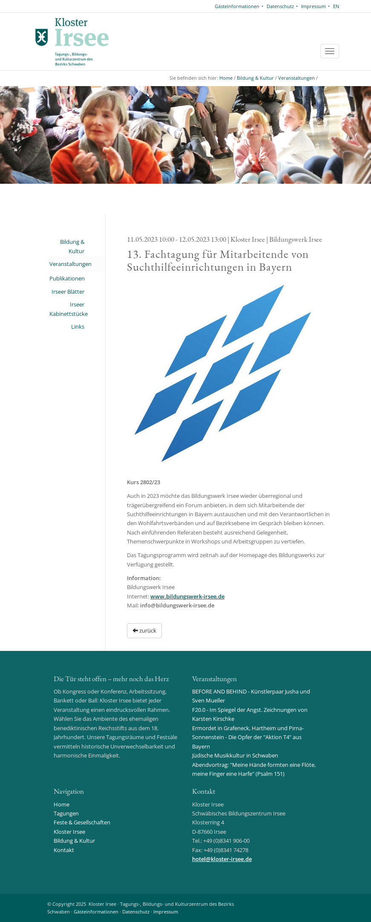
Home (226, 78)
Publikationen (67, 278)
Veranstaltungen (296, 78)
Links (77, 326)
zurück (144, 630)
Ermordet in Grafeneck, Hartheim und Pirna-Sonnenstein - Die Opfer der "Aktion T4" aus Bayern (248, 737)
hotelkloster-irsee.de (222, 859)
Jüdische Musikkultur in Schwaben (235, 755)
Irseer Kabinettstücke (67, 309)
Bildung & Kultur (255, 78)
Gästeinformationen (237, 6)
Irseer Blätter (68, 291)
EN (336, 6)
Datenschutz (280, 6)
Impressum (313, 6)
